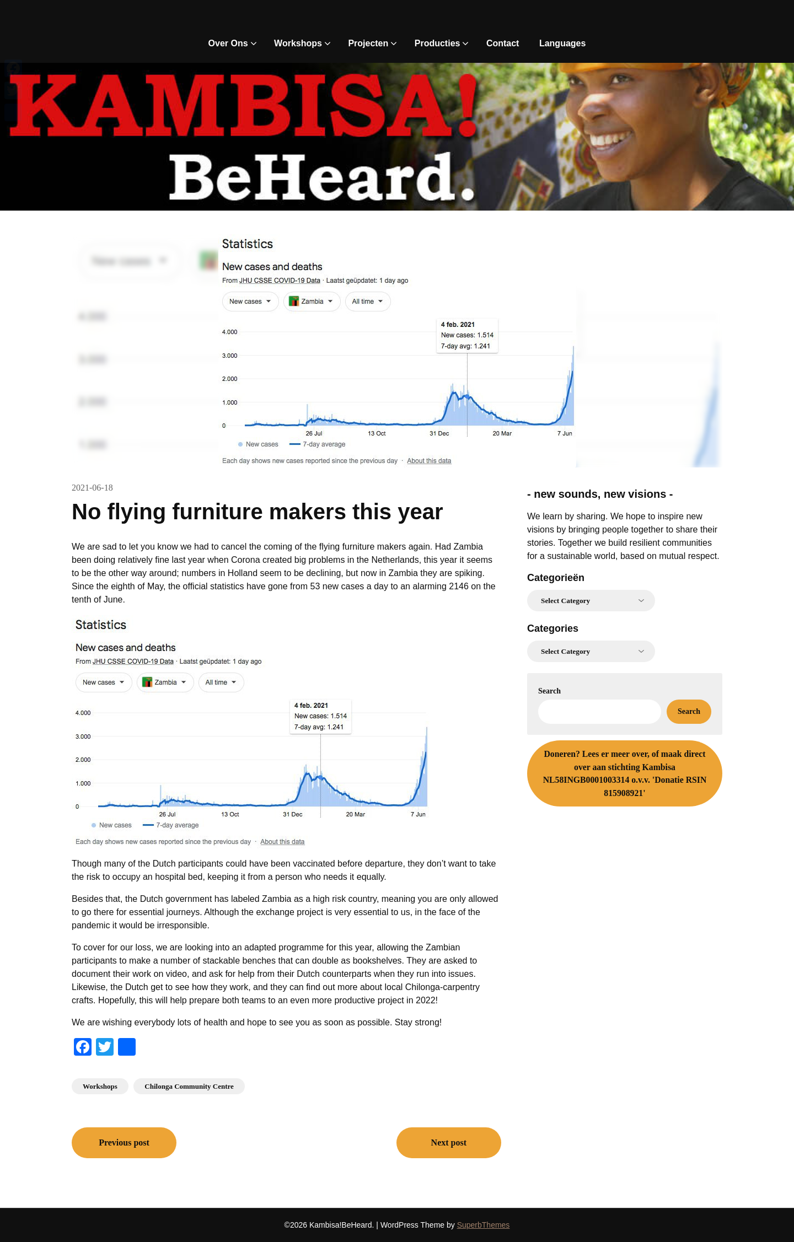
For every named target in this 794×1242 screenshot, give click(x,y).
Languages (562, 43)
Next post (448, 1142)
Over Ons (228, 43)
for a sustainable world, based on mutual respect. (623, 556)
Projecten (368, 43)
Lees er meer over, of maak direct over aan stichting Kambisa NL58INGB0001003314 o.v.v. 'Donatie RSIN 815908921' (625, 773)
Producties (437, 43)
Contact (502, 43)
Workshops (298, 43)
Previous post (124, 1142)
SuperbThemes (483, 1225)
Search (549, 691)
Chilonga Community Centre (189, 1086)
